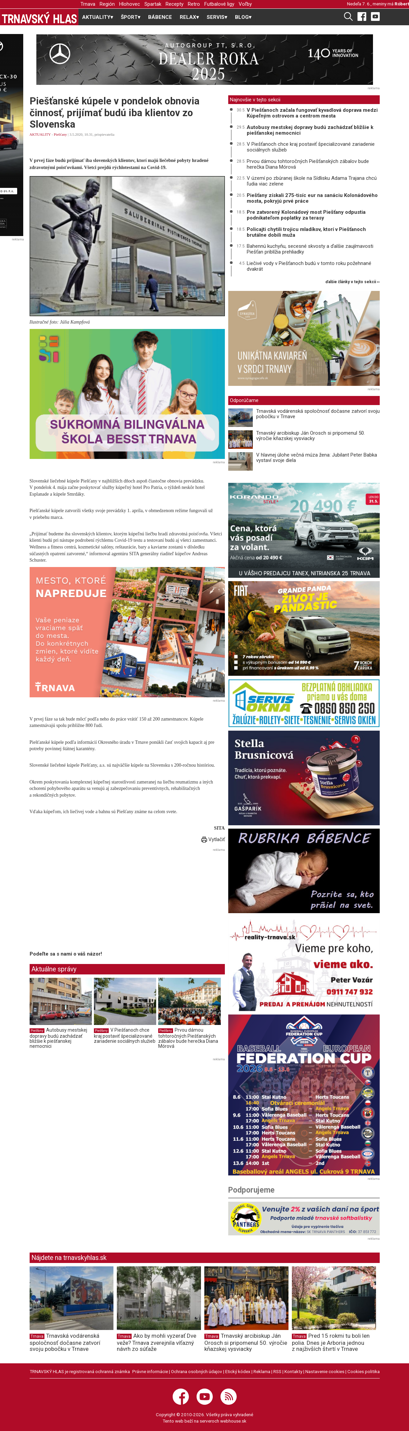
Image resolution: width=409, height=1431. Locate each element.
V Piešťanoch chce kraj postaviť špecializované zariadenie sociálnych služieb (125, 1035)
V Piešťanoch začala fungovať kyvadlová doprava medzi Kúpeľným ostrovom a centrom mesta (312, 113)
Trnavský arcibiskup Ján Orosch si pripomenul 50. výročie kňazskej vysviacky (310, 436)
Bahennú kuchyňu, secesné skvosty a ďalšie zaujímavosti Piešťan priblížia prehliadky (310, 249)
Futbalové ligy (219, 4)
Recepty (174, 4)
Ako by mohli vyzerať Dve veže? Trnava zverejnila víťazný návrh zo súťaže (156, 1342)
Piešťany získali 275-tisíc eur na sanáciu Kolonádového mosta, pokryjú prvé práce (312, 198)
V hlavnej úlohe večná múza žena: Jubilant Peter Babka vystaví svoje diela (316, 458)
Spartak (152, 4)
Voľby (245, 4)
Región (107, 4)
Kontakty (293, 1371)
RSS (277, 1371)
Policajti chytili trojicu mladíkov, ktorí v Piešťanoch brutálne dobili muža (306, 232)
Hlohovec (129, 4)
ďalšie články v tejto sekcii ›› (353, 282)
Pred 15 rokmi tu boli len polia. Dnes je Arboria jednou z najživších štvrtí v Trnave (331, 1342)
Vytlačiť (213, 839)
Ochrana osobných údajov (196, 1371)
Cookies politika (363, 1371)
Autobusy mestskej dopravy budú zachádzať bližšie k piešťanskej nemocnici (58, 1038)
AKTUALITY (40, 134)
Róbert (402, 3)
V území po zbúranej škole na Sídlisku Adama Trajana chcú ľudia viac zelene (312, 181)
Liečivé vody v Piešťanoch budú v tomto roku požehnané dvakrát (309, 266)
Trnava (87, 4)
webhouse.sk (233, 1421)
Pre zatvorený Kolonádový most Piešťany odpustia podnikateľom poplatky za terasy (306, 215)
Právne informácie (150, 1371)
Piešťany (60, 134)
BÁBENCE (160, 17)
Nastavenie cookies (324, 1371)
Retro (194, 4)
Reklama (261, 1371)
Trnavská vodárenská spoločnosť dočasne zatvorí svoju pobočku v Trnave (318, 414)
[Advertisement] (86, 901)
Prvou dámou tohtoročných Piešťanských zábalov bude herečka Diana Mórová (188, 1038)
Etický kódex (237, 1371)
